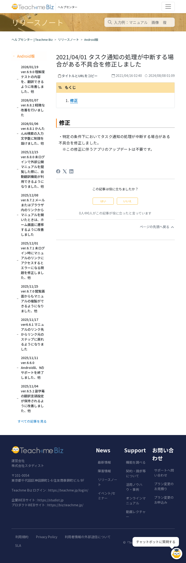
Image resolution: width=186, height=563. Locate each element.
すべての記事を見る (32, 421)
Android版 (91, 39)
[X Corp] (65, 171)
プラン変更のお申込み (164, 500)
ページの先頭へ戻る (157, 226)
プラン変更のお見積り (164, 486)
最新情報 (104, 462)
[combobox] (139, 22)
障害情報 (104, 471)
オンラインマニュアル (136, 500)
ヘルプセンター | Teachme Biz (32, 39)
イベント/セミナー (106, 495)
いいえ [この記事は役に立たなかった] (127, 201)
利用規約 (21, 536)
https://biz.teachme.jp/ (65, 505)
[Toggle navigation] (168, 6)
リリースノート (68, 39)
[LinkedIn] (71, 171)
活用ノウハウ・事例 (134, 487)
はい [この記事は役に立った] (103, 201)
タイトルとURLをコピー (80, 75)
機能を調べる (136, 462)
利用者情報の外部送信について (88, 536)
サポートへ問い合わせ (164, 472)
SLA (18, 545)
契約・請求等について (136, 473)
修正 (74, 100)
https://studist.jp (50, 500)
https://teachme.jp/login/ (68, 490)
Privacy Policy (46, 536)
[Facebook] (58, 171)
